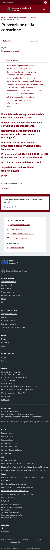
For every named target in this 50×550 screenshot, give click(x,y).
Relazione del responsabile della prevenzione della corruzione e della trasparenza (21, 146)
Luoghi (3, 357)
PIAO (4, 175)
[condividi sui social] (6, 41)
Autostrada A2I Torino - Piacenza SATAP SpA (17, 487)
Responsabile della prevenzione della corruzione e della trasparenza (21, 124)
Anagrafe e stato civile (9, 313)
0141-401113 (13, 380)
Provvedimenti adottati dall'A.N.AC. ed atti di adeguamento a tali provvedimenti (24, 155)
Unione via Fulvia (7, 439)
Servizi (25, 539)
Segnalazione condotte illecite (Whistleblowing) (17, 169)
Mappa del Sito (15, 542)
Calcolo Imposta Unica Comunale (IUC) (14, 490)
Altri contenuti (32, 17)
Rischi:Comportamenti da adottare (13, 484)
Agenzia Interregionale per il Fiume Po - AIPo (17, 494)
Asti (2, 456)
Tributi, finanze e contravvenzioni (13, 327)
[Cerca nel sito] (43, 9)
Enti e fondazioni (7, 288)
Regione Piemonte (8, 2)
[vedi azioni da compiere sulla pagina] (32, 41)
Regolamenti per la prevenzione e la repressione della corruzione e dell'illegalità (20, 134)
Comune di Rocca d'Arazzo (10, 453)
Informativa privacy (8, 497)
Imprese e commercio (8, 324)
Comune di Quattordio (9, 460)
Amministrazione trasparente (16, 17)
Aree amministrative (8, 281)
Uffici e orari (5, 396)
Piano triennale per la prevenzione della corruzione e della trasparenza (23, 116)
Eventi (3, 361)
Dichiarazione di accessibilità (11, 504)
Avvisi (3, 345)
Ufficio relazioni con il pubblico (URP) (14, 393)
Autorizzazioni (6, 317)
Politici (3, 298)
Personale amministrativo (10, 295)
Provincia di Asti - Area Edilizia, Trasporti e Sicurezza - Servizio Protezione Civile (24, 479)
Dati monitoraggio (7, 539)
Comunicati (5, 342)
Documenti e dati (7, 285)
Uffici (3, 302)
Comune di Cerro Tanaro (9, 443)
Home (3, 17)
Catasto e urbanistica (8, 320)
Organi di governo (7, 292)
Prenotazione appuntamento (11, 515)
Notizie (3, 339)
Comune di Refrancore (9, 446)
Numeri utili (5, 399)
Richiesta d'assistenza (9, 517)
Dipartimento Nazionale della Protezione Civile (17, 463)
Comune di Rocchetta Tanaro (11, 450)
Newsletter (5, 531)
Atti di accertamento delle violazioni (21, 162)
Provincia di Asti (7, 436)
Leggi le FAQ (5, 510)
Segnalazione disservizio (9, 512)
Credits (39, 539)
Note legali (5, 501)
